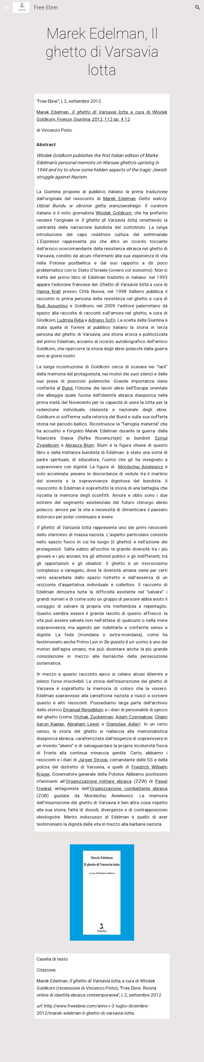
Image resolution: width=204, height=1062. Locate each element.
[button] (6, 7)
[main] (102, 51)
